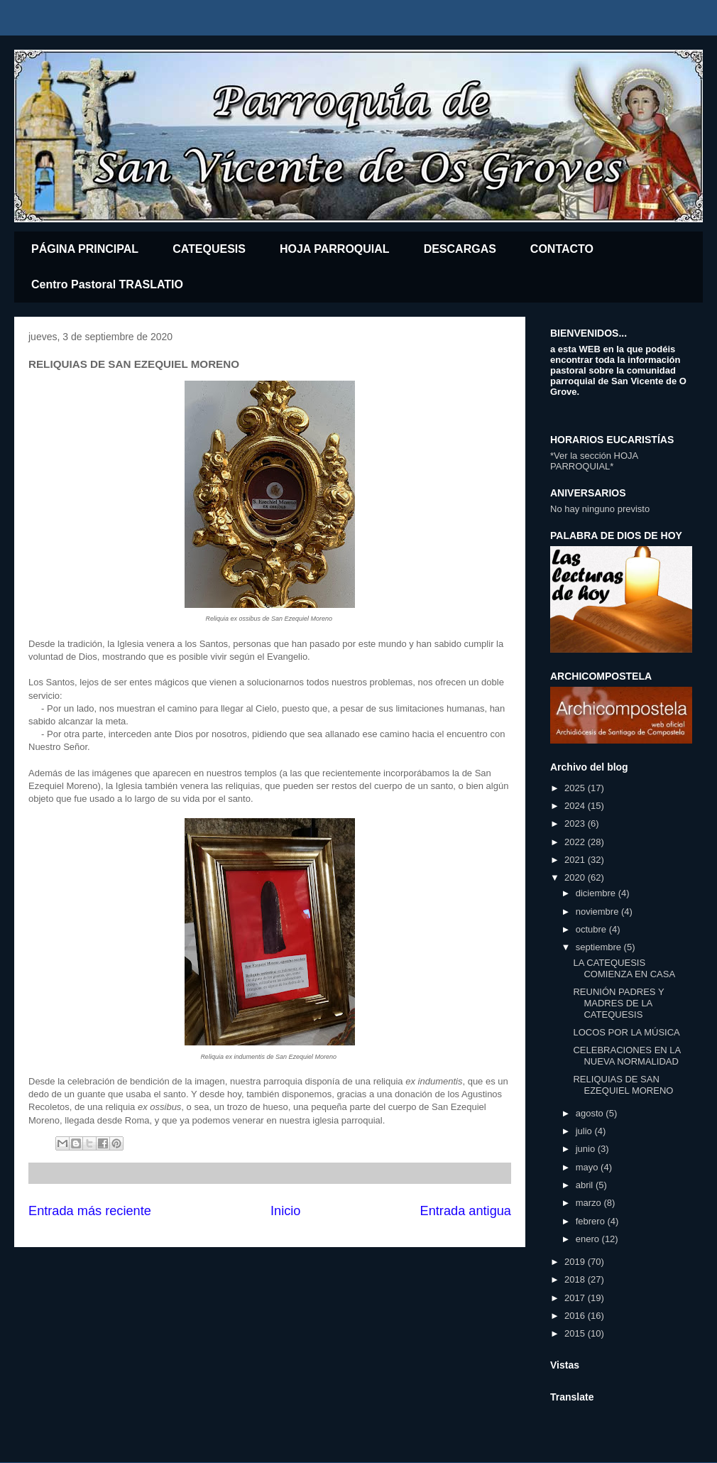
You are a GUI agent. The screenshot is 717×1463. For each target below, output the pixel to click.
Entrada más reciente (89, 1211)
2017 (576, 1298)
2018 (576, 1279)
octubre (592, 929)
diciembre (597, 893)
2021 (576, 859)
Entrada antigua (465, 1211)
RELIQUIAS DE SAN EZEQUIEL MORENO (623, 1085)
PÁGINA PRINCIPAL (84, 249)
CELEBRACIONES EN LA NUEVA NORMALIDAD (626, 1056)
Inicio (285, 1211)
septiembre (600, 947)
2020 (576, 877)
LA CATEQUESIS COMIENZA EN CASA (624, 968)
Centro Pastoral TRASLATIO (107, 284)
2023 (576, 823)
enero (589, 1239)
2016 (576, 1315)
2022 (576, 842)
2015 (576, 1333)
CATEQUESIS (209, 249)
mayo (588, 1167)
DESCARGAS (460, 249)
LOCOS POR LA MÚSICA (626, 1032)
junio (587, 1148)
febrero (592, 1221)
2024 (576, 805)
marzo (590, 1202)
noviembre (598, 911)
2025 (576, 788)
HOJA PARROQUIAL (335, 249)
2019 (576, 1261)
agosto (591, 1113)
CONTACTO (561, 249)
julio (585, 1131)
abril (586, 1185)
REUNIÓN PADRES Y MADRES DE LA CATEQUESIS (618, 1002)
